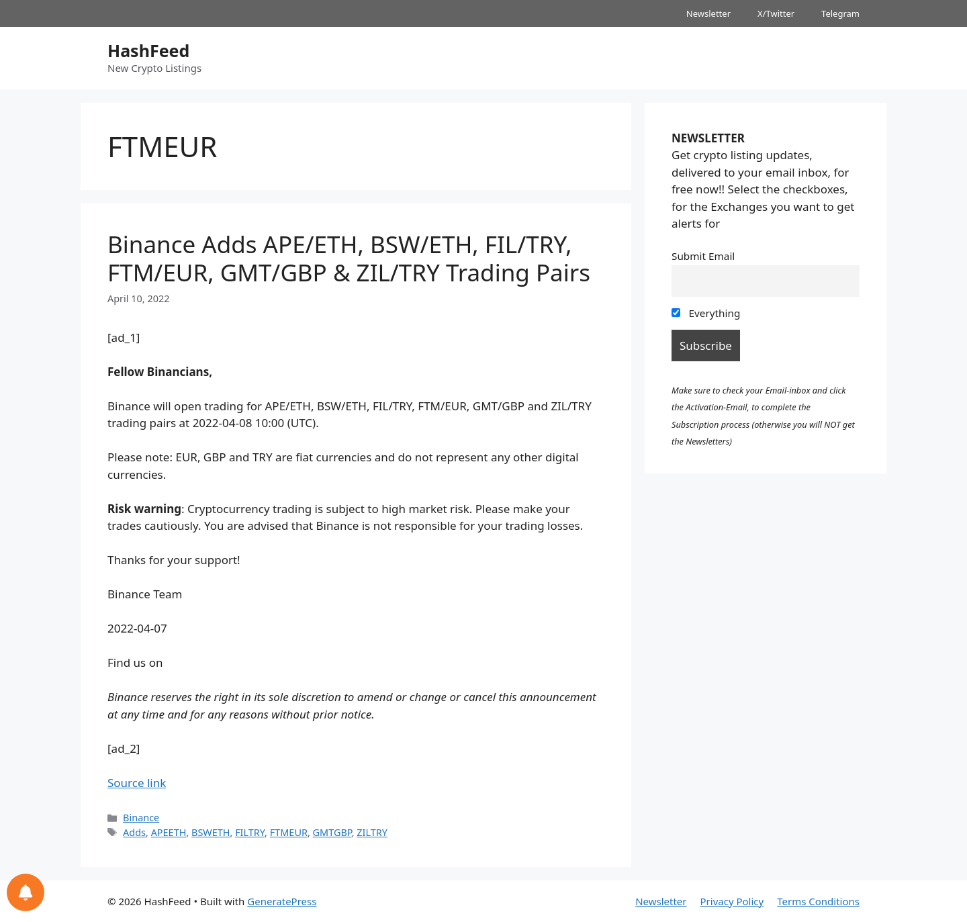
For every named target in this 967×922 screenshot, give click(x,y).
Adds (134, 832)
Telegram (840, 13)
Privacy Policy (732, 901)
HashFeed (148, 50)
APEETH (169, 832)
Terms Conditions (818, 901)
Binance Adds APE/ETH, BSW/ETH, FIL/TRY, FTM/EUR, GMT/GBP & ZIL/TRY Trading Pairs (348, 258)
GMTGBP (332, 832)
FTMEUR (289, 832)
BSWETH (210, 832)
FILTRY (250, 832)
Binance (141, 817)
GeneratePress (281, 901)
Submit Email (703, 256)
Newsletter (708, 13)
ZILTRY (372, 832)
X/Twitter (775, 13)
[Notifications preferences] (25, 892)
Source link (136, 782)
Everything (706, 313)
